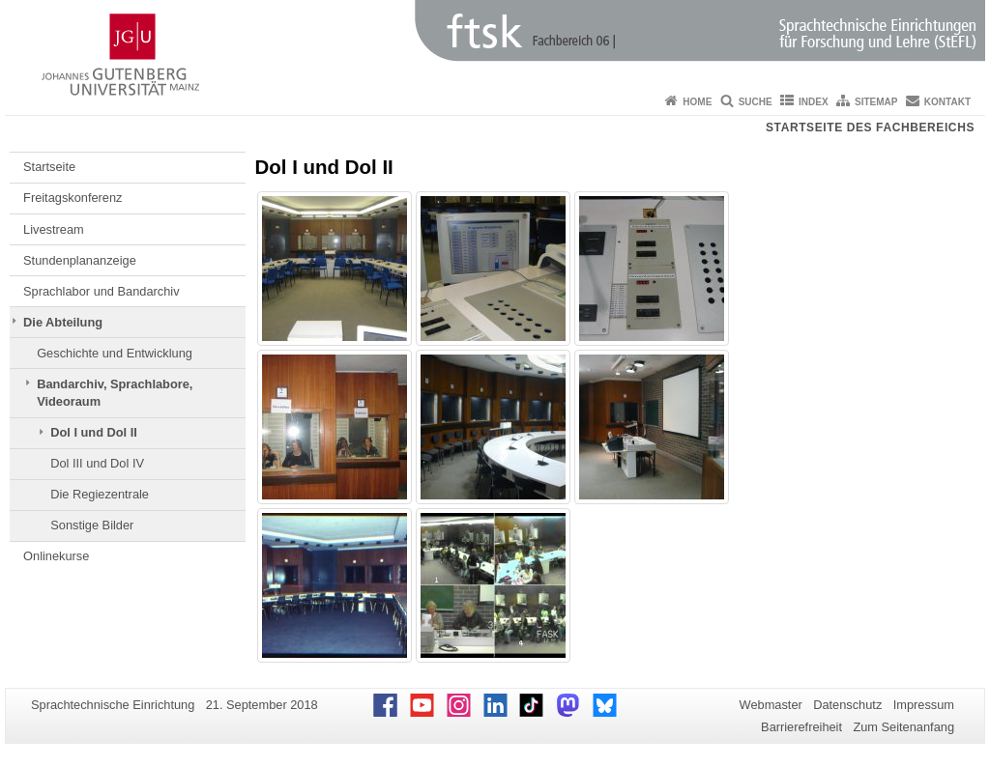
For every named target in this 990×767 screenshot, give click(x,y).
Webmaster (771, 704)
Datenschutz (847, 704)
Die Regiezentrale (99, 494)
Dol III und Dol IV (97, 463)
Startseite (49, 166)
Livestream (53, 229)
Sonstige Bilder (91, 525)
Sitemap (876, 102)
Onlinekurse (56, 556)
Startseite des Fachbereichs (870, 127)
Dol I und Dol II (93, 432)
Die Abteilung (62, 322)
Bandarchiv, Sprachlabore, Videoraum (114, 393)
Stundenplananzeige (79, 260)
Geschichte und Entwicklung (114, 353)
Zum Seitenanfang (903, 727)
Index (814, 102)
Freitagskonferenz (72, 197)
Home (697, 102)
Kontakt (947, 102)
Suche (755, 102)
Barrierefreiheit (801, 727)
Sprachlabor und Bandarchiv (101, 291)
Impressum (923, 704)
